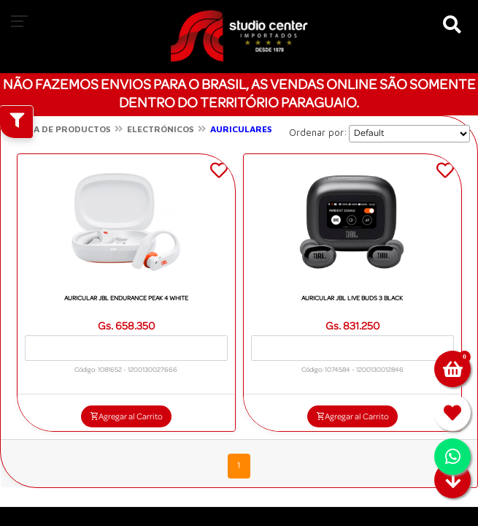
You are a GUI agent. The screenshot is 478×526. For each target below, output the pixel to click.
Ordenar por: (318, 132)
